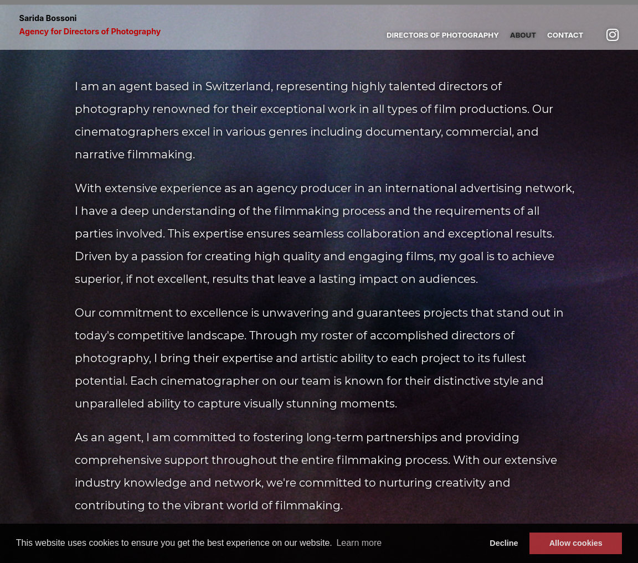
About (523, 34)
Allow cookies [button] (576, 543)
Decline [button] (504, 543)
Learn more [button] (359, 542)
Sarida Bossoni (90, 25)
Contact (565, 34)
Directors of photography (443, 34)
